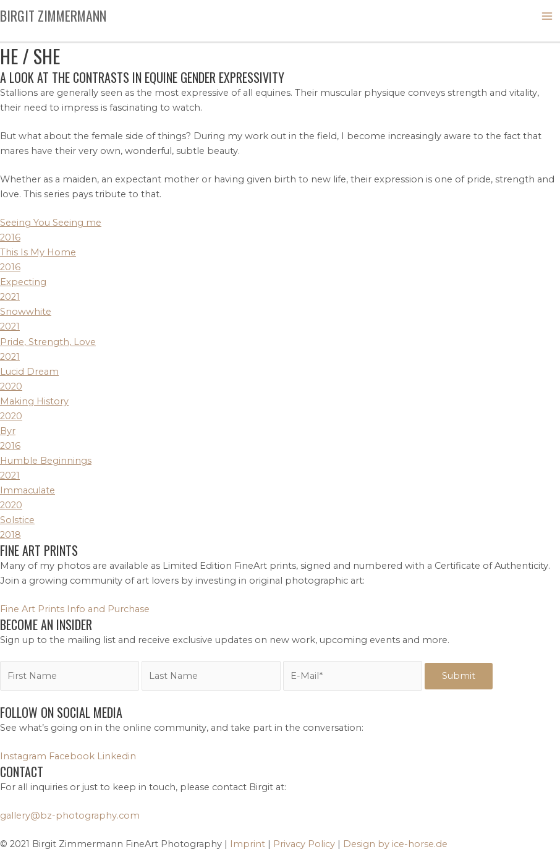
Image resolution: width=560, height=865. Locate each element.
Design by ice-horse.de (395, 844)
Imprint (247, 844)
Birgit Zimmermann (53, 15)
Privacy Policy (304, 844)
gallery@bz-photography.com (70, 815)
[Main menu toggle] (547, 16)
